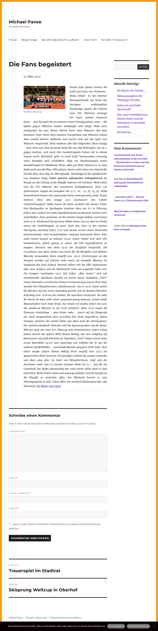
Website (14, 508)
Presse (13, 39)
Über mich (90, 39)
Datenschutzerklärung (138, 626)
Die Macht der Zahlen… (131, 90)
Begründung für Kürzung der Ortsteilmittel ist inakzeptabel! (128, 183)
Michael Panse (25, 21)
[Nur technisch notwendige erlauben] (154, 626)
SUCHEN (143, 67)
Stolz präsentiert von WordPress (65, 617)
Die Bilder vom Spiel (48, 386)
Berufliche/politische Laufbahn (60, 39)
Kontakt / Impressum (114, 39)
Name (13, 478)
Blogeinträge (29, 39)
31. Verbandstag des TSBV (136, 200)
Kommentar (17, 431)
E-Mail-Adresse (20, 493)
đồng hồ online (121, 211)
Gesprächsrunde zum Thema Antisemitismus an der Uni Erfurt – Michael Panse (131, 159)
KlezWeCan (124, 132)
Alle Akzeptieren (116, 626)
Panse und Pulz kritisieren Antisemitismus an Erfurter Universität (131, 166)
